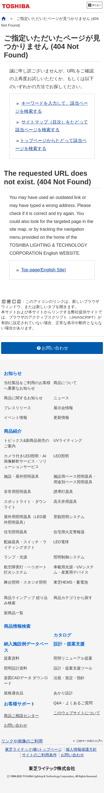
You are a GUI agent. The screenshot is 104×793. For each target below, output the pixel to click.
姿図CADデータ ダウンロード (26, 681)
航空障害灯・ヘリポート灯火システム (25, 570)
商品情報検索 (17, 626)
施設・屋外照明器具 (21, 476)
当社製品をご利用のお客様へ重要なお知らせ (27, 385)
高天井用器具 (65, 501)
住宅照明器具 (15, 532)
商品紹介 (13, 431)
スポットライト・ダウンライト (25, 504)
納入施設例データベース (26, 647)
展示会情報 (63, 408)
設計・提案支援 (69, 644)
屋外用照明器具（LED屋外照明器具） (25, 519)
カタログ (62, 635)
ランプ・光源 (15, 557)
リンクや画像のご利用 (22, 741)
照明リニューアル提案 (73, 658)
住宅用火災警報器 (69, 532)
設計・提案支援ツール (73, 668)
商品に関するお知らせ (23, 398)
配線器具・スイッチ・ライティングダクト (25, 545)
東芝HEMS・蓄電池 (71, 582)
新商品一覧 (13, 613)
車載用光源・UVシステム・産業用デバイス (74, 570)
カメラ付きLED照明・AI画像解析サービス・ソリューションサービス (25, 461)
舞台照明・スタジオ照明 (25, 582)
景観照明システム (69, 516)
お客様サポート (19, 704)
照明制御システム (69, 557)
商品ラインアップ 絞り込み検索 (26, 600)
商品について (65, 382)
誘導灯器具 (63, 491)
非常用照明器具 (17, 491)
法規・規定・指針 (69, 678)
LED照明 (61, 456)
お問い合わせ (52, 348)
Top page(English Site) (43, 269)
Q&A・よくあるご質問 (73, 703)
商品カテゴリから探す (73, 597)
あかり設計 (63, 693)
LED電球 (61, 542)
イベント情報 (15, 417)
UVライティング (68, 440)
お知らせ (13, 373)
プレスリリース (17, 408)
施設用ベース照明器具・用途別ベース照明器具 (75, 479)
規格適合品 (13, 693)
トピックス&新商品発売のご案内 (26, 443)
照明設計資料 (15, 668)
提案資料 (11, 658)
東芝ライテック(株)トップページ (33, 749)
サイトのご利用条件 (39, 755)
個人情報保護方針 (81, 749)
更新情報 (61, 417)
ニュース (61, 398)
